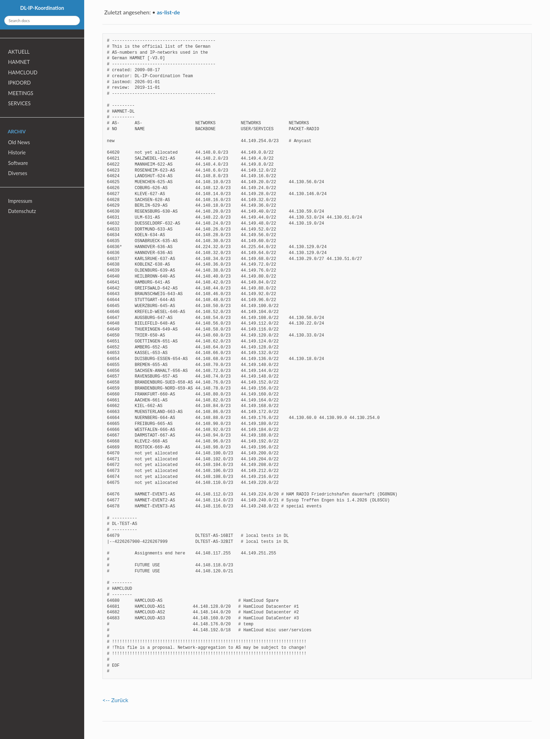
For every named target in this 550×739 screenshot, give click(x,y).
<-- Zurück (115, 700)
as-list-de (168, 12)
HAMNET (19, 62)
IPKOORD (19, 83)
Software (18, 163)
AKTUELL (18, 52)
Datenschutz (22, 211)
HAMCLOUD (23, 72)
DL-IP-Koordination (42, 8)
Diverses (17, 173)
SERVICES (19, 103)
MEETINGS (20, 93)
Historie (17, 152)
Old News (19, 142)
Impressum (20, 201)
